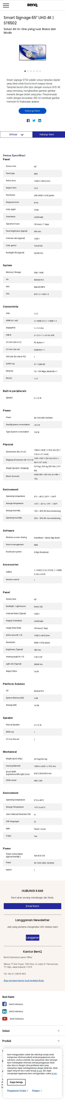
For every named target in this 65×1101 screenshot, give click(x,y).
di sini (39, 1071)
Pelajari (37, 1091)
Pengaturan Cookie (18, 1091)
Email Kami (32, 906)
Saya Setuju (16, 1082)
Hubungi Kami (32, 111)
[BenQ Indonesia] (32, 1004)
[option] (32, 52)
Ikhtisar (16, 135)
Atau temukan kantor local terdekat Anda (24, 980)
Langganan (32, 937)
